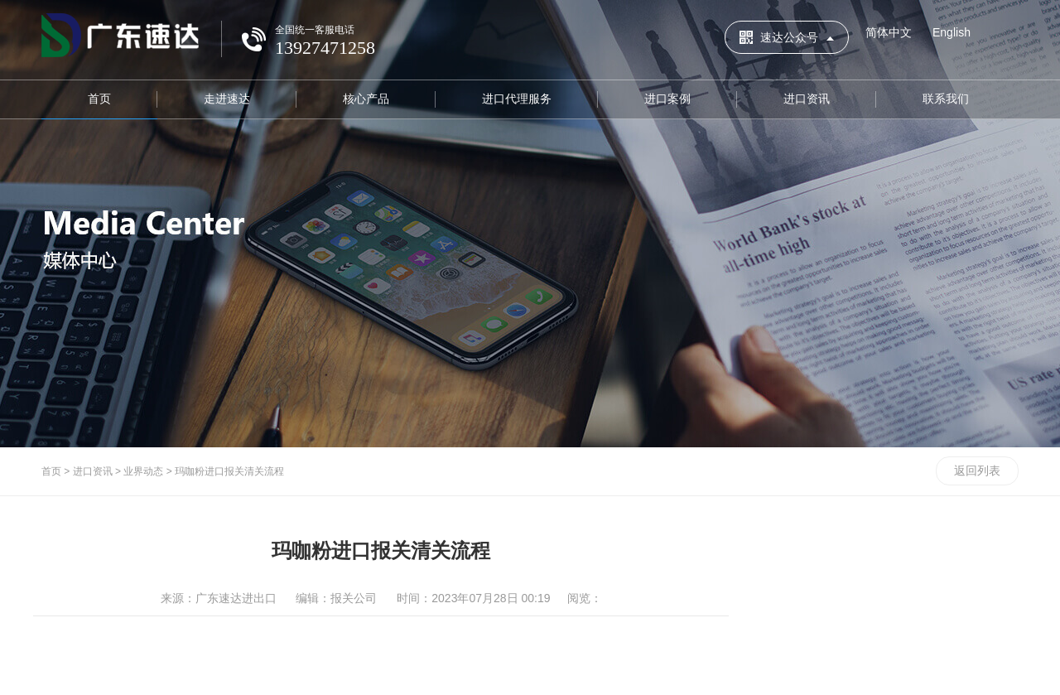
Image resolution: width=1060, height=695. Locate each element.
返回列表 (977, 470)
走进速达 (227, 98)
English (951, 32)
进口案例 (667, 98)
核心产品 (366, 98)
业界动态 (143, 471)
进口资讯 (806, 98)
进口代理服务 (517, 98)
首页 (99, 98)
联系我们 (946, 98)
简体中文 (888, 32)
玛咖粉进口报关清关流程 (229, 471)
